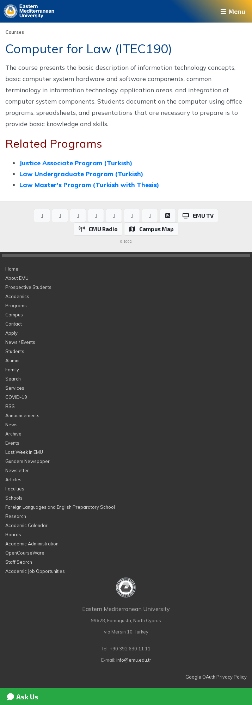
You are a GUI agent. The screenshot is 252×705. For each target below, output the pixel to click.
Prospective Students (28, 287)
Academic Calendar (26, 525)
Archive (13, 434)
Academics (17, 296)
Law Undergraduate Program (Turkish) (81, 174)
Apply (11, 333)
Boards (13, 534)
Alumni (12, 360)
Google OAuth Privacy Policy (216, 677)
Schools (14, 498)
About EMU (17, 278)
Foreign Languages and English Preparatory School (60, 507)
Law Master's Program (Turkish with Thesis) (89, 184)
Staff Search (18, 562)
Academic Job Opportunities (35, 571)
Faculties (14, 488)
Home (11, 269)
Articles (13, 479)
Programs (16, 305)
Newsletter (17, 470)
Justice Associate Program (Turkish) (75, 163)
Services (14, 388)
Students (14, 351)
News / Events (20, 342)
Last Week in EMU (24, 452)
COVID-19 (16, 397)
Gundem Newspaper (27, 461)
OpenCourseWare (24, 553)
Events (12, 443)
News (11, 424)
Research (15, 516)
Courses (14, 32)
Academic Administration (32, 543)
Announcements (22, 415)
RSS (10, 406)
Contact (13, 324)
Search (13, 379)
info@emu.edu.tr (133, 660)
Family (12, 369)
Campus (14, 314)
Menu (232, 11)
